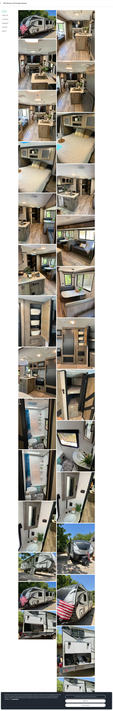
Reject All (85, 701)
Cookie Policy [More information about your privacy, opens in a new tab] (15, 699)
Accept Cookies (85, 705)
